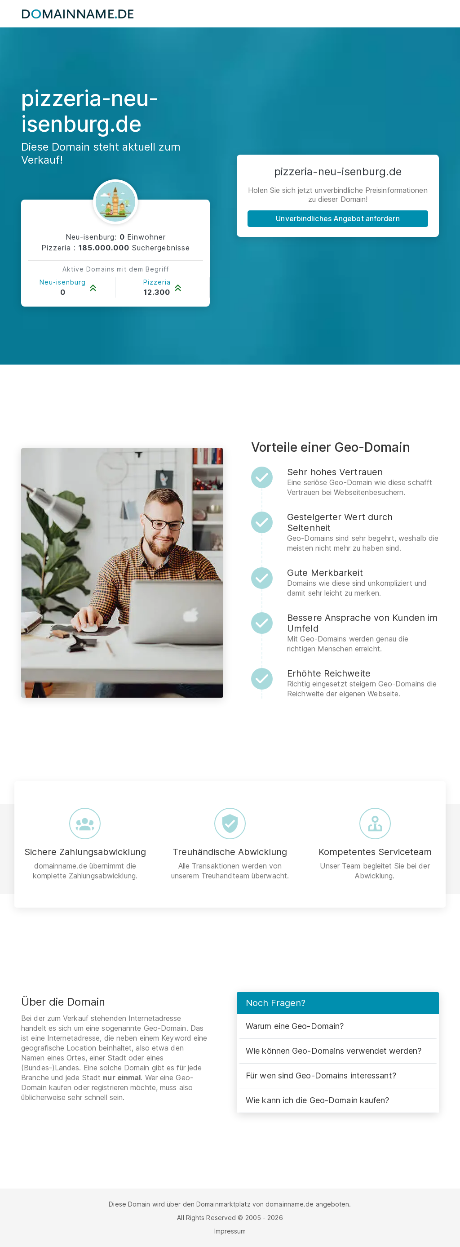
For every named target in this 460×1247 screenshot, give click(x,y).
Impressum (230, 1231)
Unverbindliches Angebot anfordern (337, 218)
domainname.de (289, 1204)
